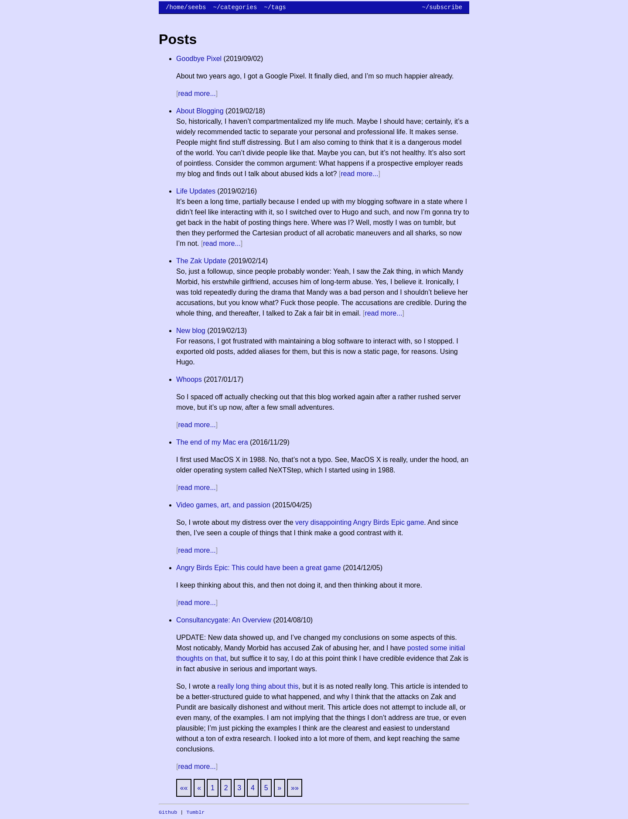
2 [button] (226, 788)
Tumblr (195, 812)
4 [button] (253, 788)
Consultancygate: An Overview (223, 620)
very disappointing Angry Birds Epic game (359, 522)
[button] (184, 788)
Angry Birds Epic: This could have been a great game (258, 567)
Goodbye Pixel (199, 58)
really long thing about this (257, 686)
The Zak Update (201, 261)
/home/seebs (186, 7)
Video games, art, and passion (223, 505)
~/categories (235, 7)
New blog (190, 330)
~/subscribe (442, 7)
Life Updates (195, 191)
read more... (197, 93)
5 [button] (266, 788)
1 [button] (213, 788)
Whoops (189, 379)
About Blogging (200, 111)
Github (168, 812)
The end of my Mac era (212, 442)
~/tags (275, 7)
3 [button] (239, 788)
